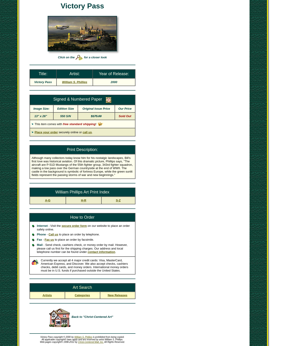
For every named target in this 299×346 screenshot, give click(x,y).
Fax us (49, 239)
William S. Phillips (83, 337)
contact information (101, 252)
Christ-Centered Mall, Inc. (91, 342)
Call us (53, 234)
